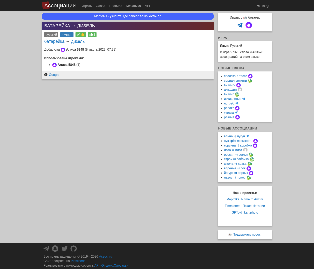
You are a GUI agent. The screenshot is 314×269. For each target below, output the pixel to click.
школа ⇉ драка (235, 163)
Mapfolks (232, 199)
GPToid (236, 212)
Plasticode (78, 261)
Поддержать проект (247, 234)
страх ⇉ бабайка (236, 159)
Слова (100, 6)
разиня (229, 117)
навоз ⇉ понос (235, 177)
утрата (229, 112)
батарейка (54, 41)
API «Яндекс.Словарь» (111, 265)
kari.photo (251, 212)
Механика (133, 6)
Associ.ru (105, 256)
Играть (87, 6)
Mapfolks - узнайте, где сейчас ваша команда (127, 16)
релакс (229, 108)
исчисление (233, 98)
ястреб (229, 103)
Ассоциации (60, 5)
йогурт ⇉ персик (236, 173)
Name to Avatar (252, 199)
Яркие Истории (254, 206)
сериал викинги (235, 80)
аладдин (230, 89)
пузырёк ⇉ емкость (238, 141)
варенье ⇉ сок (235, 168)
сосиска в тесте (235, 76)
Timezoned (233, 206)
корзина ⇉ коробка (238, 145)
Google (54, 74)
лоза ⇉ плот (233, 150)
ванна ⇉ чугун (234, 136)
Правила (115, 6)
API (147, 6)
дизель (78, 41)
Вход (263, 6)
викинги (229, 85)
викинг (229, 94)
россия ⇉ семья (236, 154)
